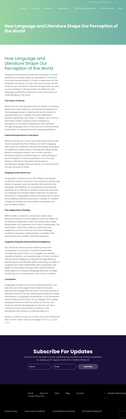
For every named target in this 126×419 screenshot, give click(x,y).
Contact (80, 393)
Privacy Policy (11, 411)
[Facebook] (115, 2)
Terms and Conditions (35, 411)
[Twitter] (118, 2)
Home (30, 393)
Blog (68, 393)
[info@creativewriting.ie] (106, 393)
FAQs (57, 393)
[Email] (64, 366)
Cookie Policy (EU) (36, 396)
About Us (44, 393)
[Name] (39, 366)
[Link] (16, 5)
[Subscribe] (88, 366)
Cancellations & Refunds (63, 411)
